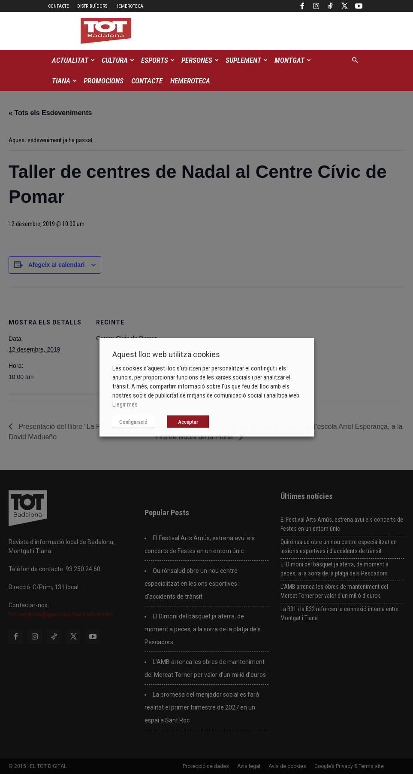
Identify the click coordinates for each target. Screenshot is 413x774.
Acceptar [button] (188, 421)
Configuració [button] (133, 421)
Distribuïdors (92, 6)
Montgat (292, 60)
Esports (158, 60)
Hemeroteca (129, 6)
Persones (200, 60)
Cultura (118, 60)
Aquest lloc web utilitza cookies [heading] (166, 353)
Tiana (64, 80)
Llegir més (125, 404)
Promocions (104, 80)
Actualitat (73, 60)
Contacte (58, 6)
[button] (355, 60)
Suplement (247, 60)
